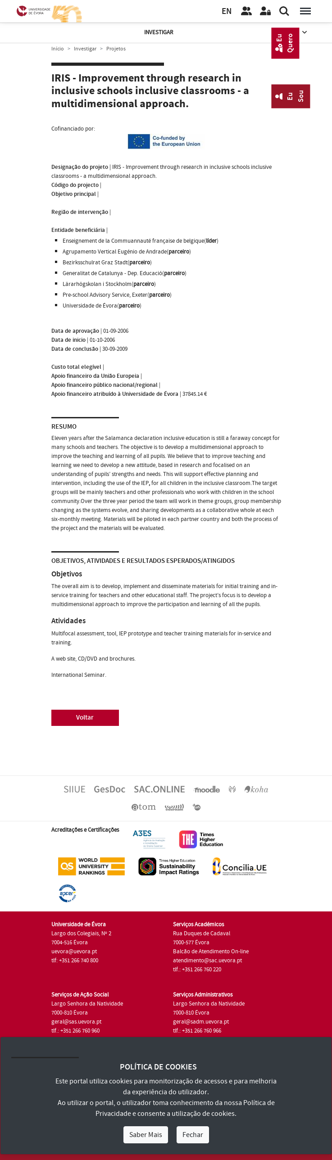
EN (227, 11)
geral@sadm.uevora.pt (201, 1022)
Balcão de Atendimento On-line (211, 951)
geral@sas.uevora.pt (76, 1022)
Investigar (226, 32)
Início (57, 48)
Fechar (192, 1134)
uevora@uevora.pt (74, 951)
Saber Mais (145, 1134)
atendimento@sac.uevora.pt (207, 960)
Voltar (85, 717)
